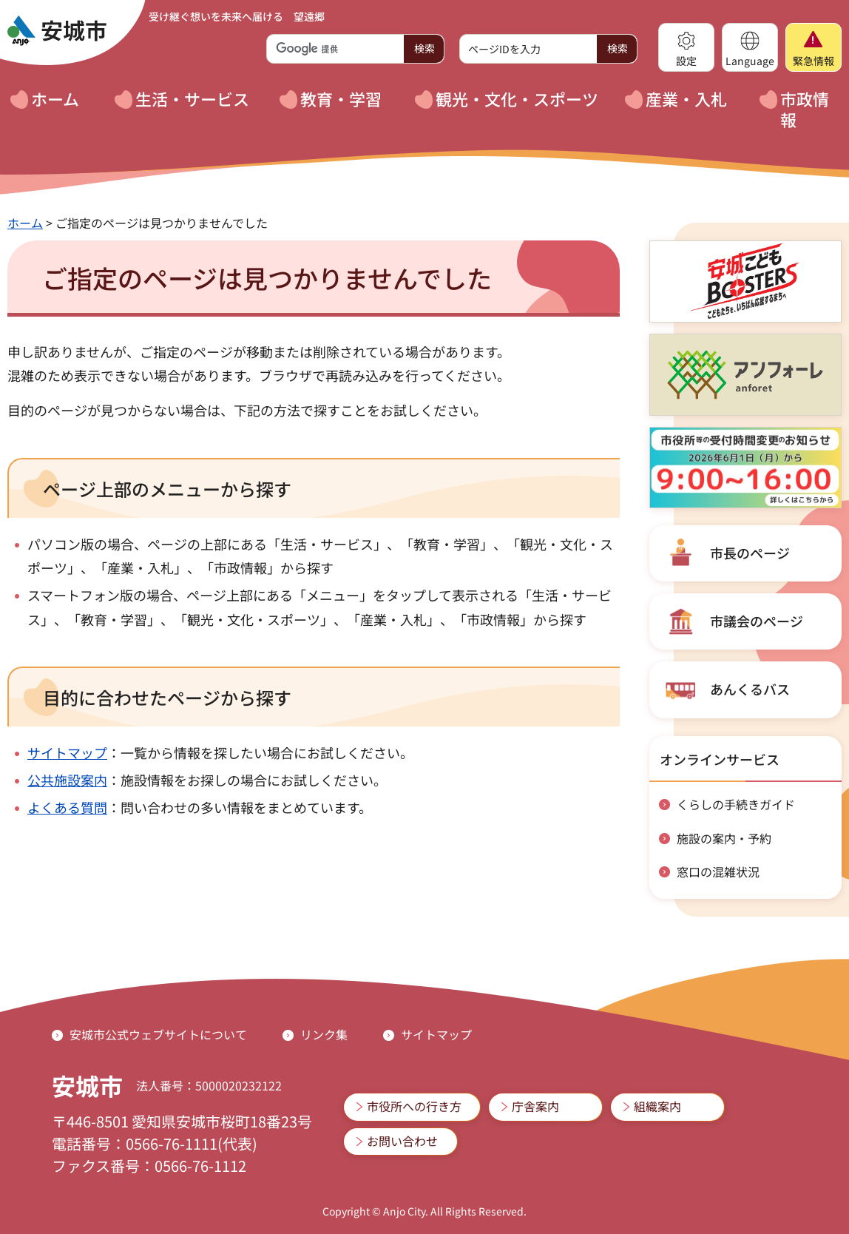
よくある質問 (67, 807)
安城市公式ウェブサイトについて (158, 1034)
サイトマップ (67, 752)
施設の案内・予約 (724, 838)
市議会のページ (756, 620)
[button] (686, 47)
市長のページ (750, 552)
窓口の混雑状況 (718, 871)
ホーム (25, 223)
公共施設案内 (67, 779)
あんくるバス (750, 688)
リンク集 (324, 1034)
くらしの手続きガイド (736, 804)
